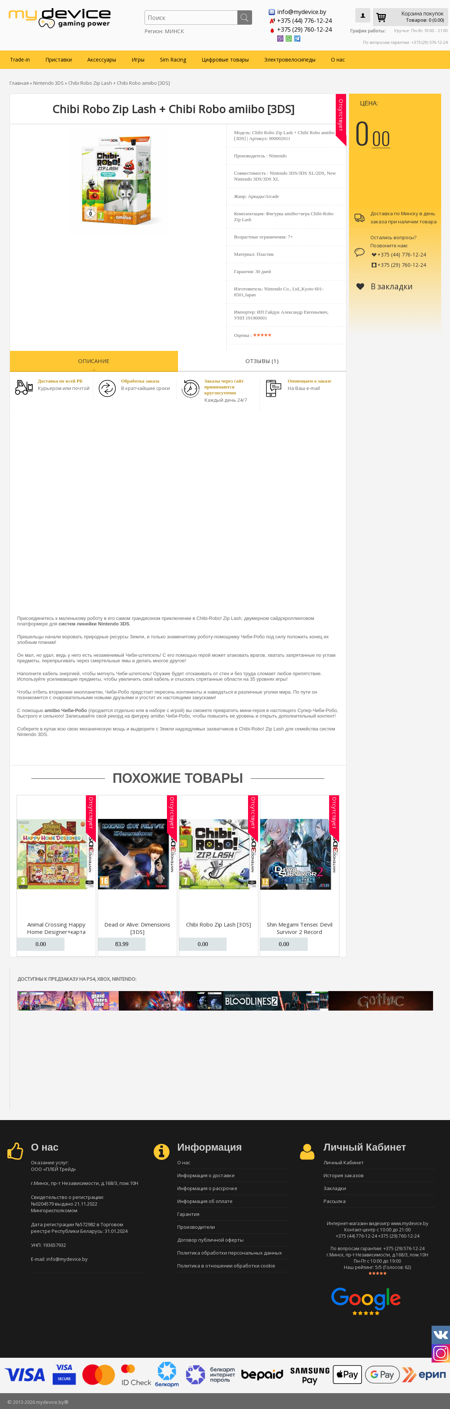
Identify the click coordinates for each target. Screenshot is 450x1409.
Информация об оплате (205, 1201)
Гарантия (188, 1214)
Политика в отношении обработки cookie (226, 1265)
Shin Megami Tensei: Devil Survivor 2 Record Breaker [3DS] (299, 932)
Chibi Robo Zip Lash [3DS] (218, 924)
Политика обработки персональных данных (229, 1252)
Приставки (58, 59)
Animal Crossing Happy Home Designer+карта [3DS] (56, 932)
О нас (338, 59)
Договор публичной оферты (210, 1240)
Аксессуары (101, 59)
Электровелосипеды (289, 59)
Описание (93, 361)
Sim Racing (173, 59)
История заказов (344, 1175)
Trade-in (20, 59)
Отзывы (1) (262, 361)
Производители (196, 1227)
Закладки (335, 1188)
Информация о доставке (206, 1175)
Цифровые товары (225, 59)
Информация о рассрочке (207, 1188)
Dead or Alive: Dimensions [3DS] (137, 928)
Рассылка (335, 1201)
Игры (138, 59)
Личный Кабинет (344, 1162)
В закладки (384, 286)
